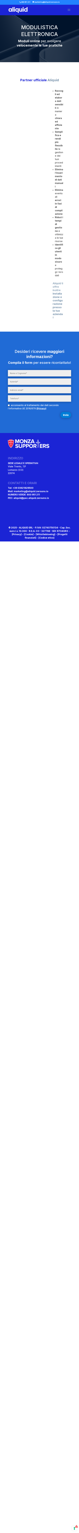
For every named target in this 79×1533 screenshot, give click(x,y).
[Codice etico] (46, 537)
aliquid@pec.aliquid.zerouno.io (31, 498)
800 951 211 (25, 2)
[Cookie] (29, 534)
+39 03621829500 (23, 488)
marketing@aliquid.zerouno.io (31, 491)
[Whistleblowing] (45, 534)
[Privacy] (17, 534)
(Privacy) (41, 408)
